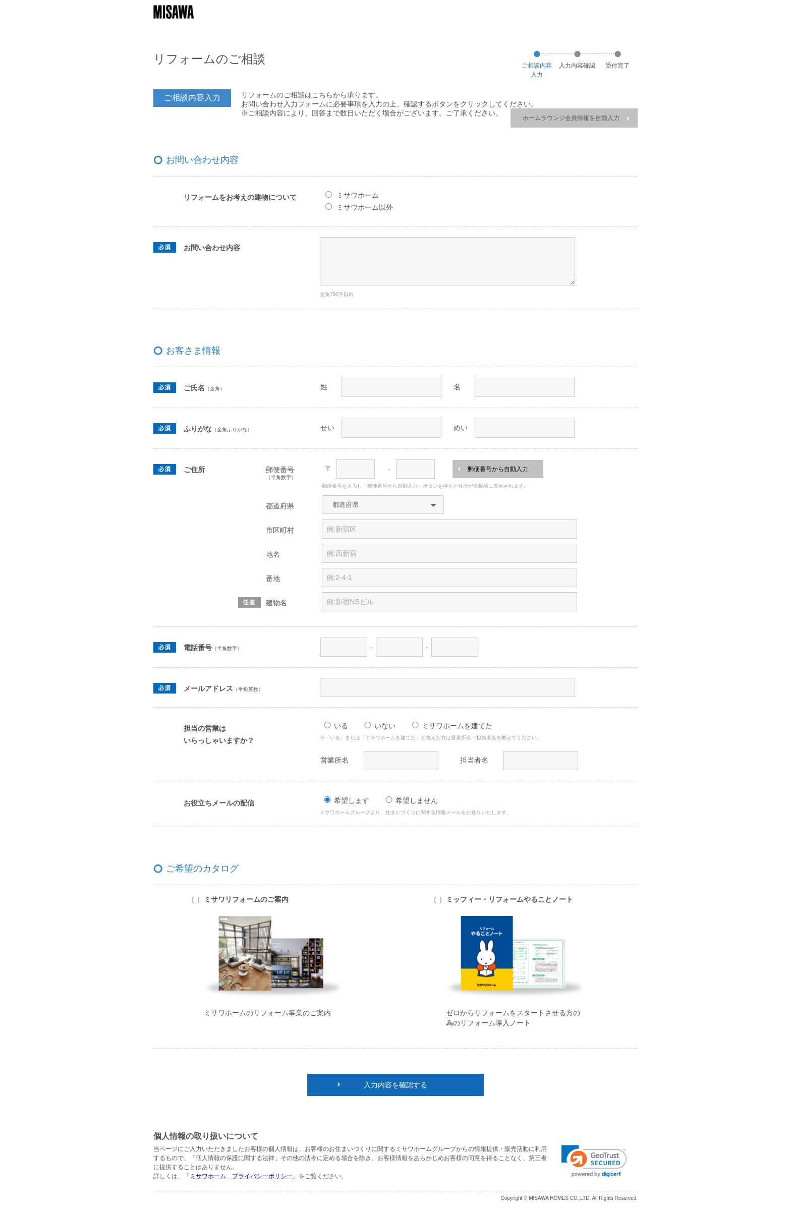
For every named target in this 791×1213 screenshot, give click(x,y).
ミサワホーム (357, 195)
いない (385, 726)
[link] (594, 1161)
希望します (351, 800)
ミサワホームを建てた (457, 726)
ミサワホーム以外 (364, 207)
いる (341, 726)
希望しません (417, 800)
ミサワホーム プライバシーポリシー (241, 1176)
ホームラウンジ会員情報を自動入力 (576, 118)
